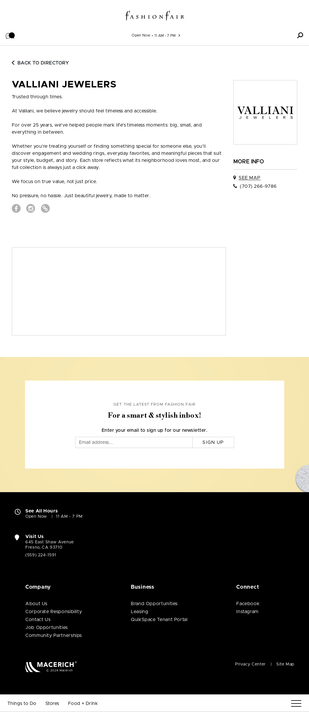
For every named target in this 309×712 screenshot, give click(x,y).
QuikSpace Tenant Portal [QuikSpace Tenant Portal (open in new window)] (159, 619)
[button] (10, 35)
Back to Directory (40, 63)
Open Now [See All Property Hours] (141, 35)
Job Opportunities (46, 627)
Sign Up (213, 442)
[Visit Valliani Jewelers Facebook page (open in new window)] (16, 208)
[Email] (134, 442)
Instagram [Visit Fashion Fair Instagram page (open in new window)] (247, 611)
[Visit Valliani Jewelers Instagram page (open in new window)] (30, 208)
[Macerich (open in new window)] (51, 666)
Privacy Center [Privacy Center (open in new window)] (250, 664)
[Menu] (296, 704)
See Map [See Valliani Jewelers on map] (249, 177)
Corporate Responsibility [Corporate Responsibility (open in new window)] (53, 611)
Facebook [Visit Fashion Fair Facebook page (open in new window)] (248, 603)
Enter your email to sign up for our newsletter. (155, 430)
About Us (36, 603)
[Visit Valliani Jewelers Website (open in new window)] (45, 208)
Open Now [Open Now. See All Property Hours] (36, 517)
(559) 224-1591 (40, 555)
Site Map (285, 664)
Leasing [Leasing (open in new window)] (139, 611)
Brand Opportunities (154, 603)
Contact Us (37, 619)
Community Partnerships (53, 635)
